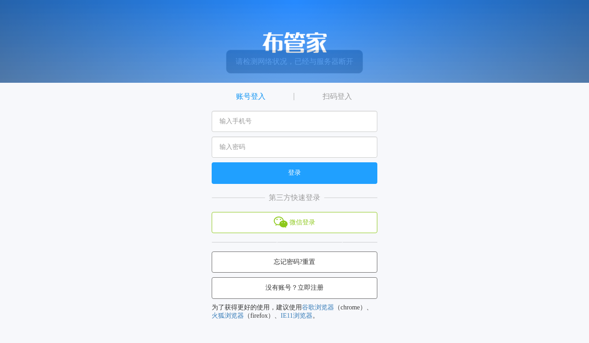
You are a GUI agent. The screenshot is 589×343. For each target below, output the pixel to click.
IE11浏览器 (296, 315)
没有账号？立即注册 (294, 287)
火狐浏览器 (228, 315)
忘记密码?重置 (294, 261)
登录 (294, 172)
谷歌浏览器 (318, 307)
